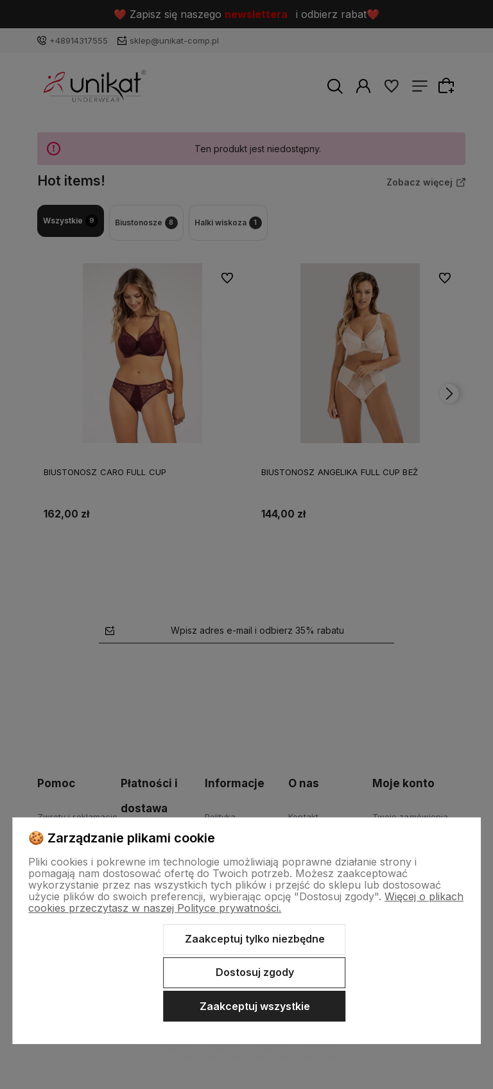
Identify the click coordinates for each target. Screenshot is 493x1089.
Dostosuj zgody (255, 972)
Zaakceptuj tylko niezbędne (255, 938)
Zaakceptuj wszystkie (255, 1006)
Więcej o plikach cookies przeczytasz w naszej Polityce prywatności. (245, 902)
